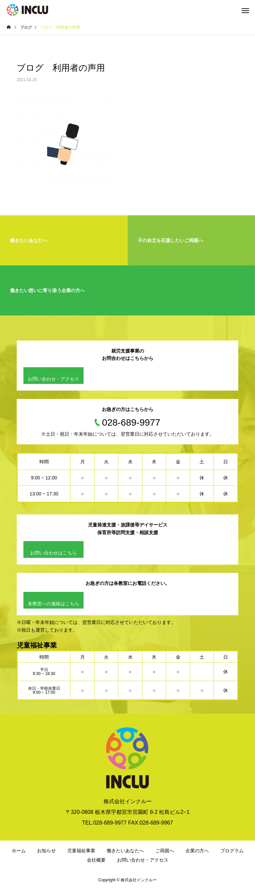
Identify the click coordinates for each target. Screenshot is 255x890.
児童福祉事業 (81, 850)
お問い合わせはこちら (53, 552)
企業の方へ (197, 850)
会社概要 (96, 860)
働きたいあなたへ (125, 850)
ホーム (19, 850)
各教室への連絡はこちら (53, 603)
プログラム (232, 850)
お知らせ (46, 850)
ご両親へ (164, 850)
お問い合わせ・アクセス (53, 379)
